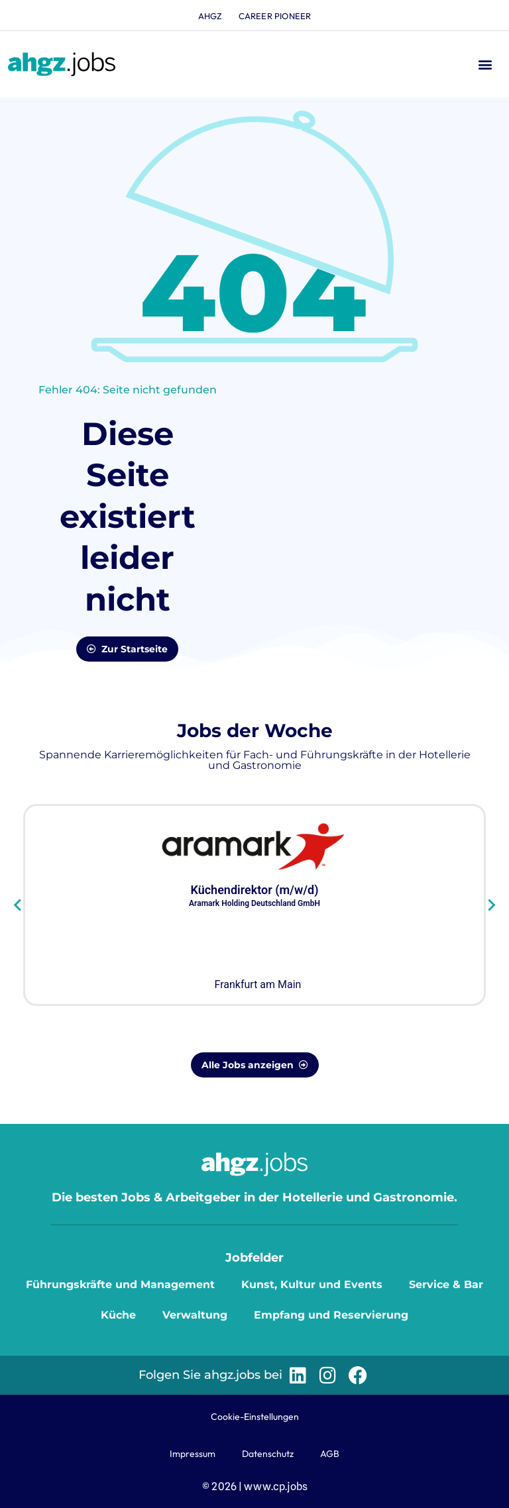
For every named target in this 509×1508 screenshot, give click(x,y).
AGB (329, 1454)
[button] (485, 64)
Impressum (192, 1454)
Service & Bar (446, 1284)
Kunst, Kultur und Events (311, 1284)
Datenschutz (268, 1454)
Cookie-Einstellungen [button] (255, 1417)
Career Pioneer (275, 16)
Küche (118, 1315)
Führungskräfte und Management (120, 1284)
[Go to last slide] (18, 904)
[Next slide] (490, 904)
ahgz (210, 16)
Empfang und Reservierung (331, 1315)
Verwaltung (194, 1315)
